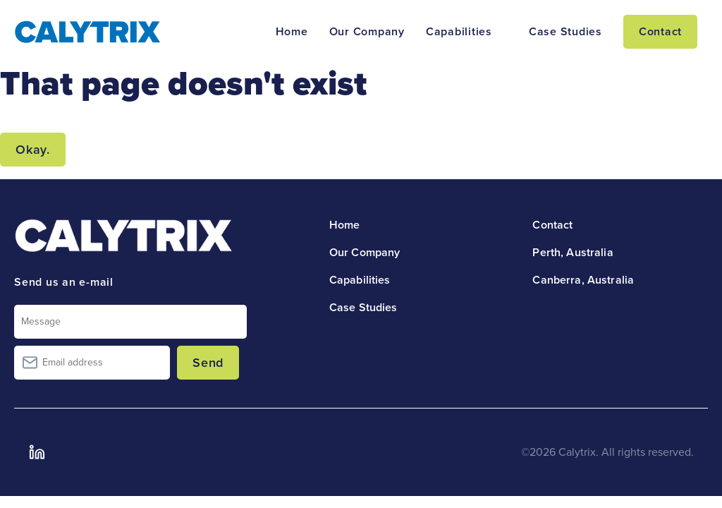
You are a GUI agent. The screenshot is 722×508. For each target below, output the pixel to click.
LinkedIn (36, 452)
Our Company (367, 32)
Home (292, 32)
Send (208, 362)
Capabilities (459, 32)
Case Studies (565, 32)
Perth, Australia (572, 253)
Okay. (33, 149)
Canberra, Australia (583, 280)
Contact (660, 32)
